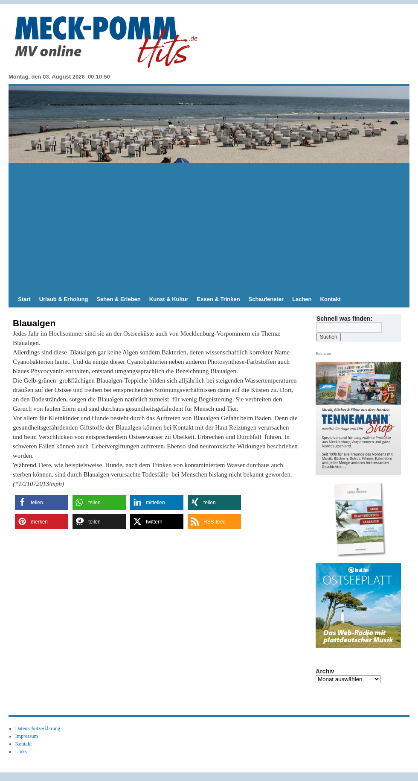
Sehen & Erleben (118, 299)
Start (24, 299)
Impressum (26, 736)
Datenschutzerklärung (37, 728)
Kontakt (330, 299)
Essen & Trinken (218, 299)
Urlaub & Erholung (63, 299)
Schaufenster (266, 299)
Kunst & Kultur (169, 299)
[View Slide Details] (361, 519)
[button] (41, 502)
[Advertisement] (209, 227)
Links (21, 752)
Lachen (302, 299)
